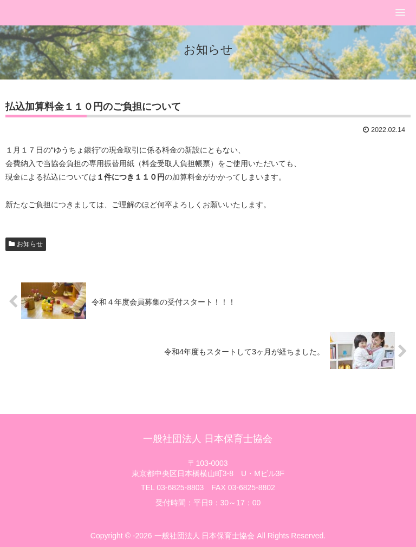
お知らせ (30, 244)
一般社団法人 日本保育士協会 (207, 438)
